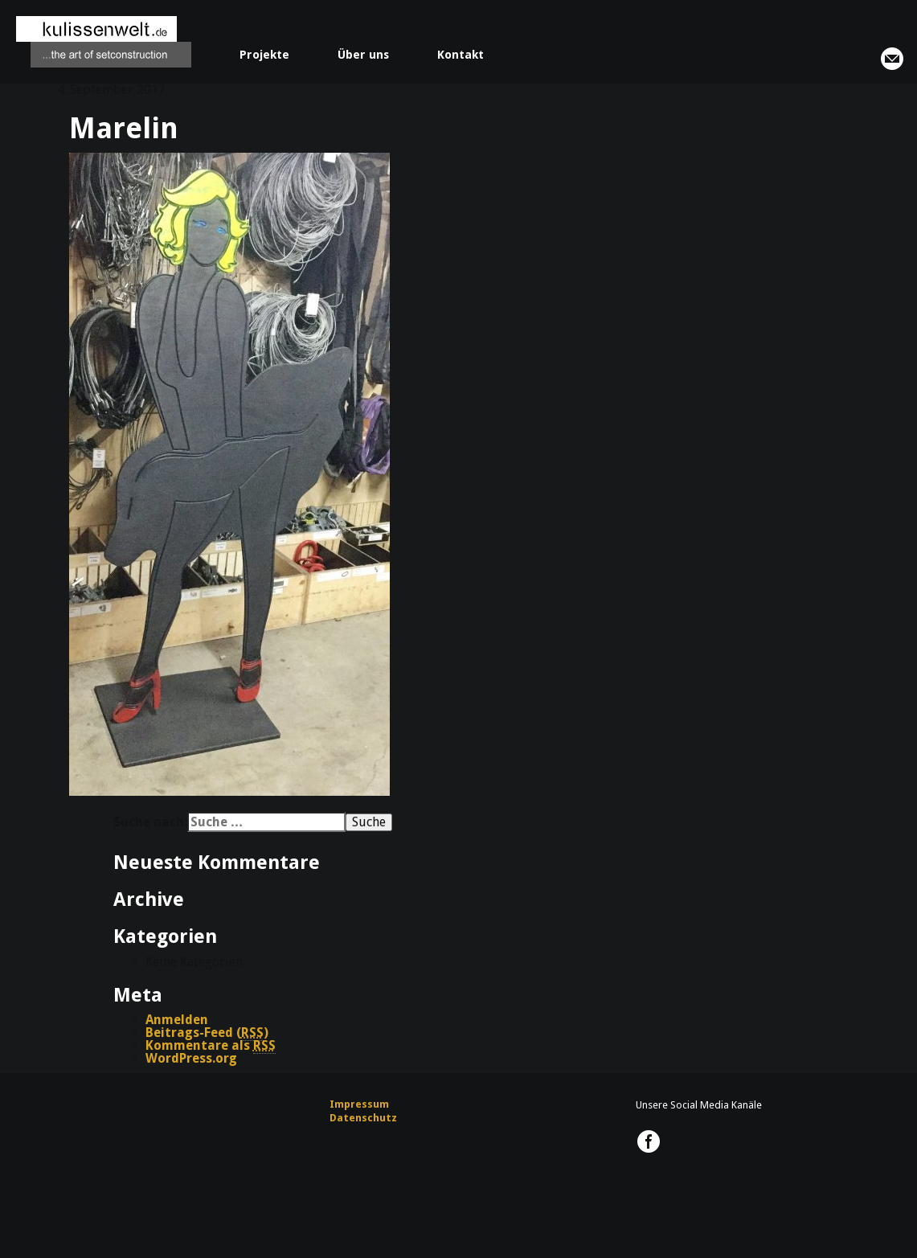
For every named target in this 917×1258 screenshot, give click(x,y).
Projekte (264, 54)
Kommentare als (210, 1046)
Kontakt (460, 54)
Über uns (363, 54)
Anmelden (176, 1019)
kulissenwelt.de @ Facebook (648, 1141)
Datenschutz (363, 1118)
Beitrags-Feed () (206, 1033)
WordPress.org (191, 1058)
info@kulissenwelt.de (892, 59)
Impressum (359, 1104)
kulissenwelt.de (103, 42)
